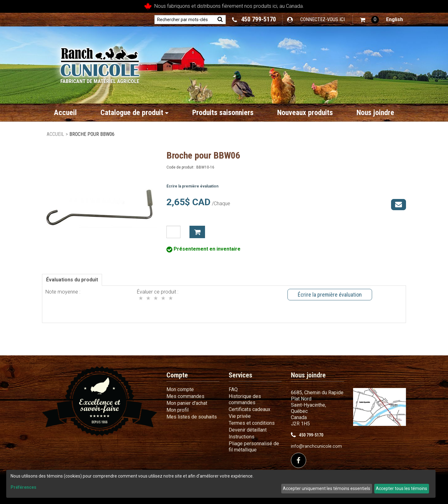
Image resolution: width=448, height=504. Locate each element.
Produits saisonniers (223, 112)
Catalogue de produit (134, 112)
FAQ (233, 389)
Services (240, 375)
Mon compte (180, 389)
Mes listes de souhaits (191, 417)
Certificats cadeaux (249, 409)
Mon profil (177, 410)
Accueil (65, 112)
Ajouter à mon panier (197, 232)
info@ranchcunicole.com (316, 446)
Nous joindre (375, 112)
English (394, 19)
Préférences (23, 487)
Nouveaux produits (305, 112)
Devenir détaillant (248, 430)
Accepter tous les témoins (401, 488)
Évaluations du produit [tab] (72, 280)
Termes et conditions (252, 423)
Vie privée (240, 416)
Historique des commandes (245, 399)
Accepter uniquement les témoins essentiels (326, 488)
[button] (369, 20)
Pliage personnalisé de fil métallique (254, 447)
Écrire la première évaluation (192, 186)
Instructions (241, 437)
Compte (177, 375)
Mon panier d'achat (186, 403)
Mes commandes (185, 396)
